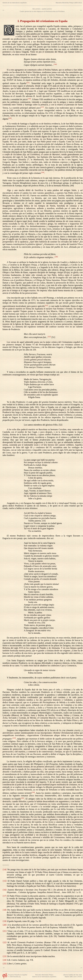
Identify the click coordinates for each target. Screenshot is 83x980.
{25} (22, 798)
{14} (29, 99)
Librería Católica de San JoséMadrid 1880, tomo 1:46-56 (72, 975)
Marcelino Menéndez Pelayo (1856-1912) (69, 2)
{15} (28, 83)
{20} (56, 257)
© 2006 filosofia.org (14, 976)
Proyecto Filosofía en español (17, 975)
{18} (10, 118)
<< (3, 10)
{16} (55, 64)
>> (81, 10)
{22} (49, 337)
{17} (42, 107)
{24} (33, 792)
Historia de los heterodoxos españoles (15, 2)
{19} (42, 172)
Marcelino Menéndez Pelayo (44, 975)
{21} (46, 305)
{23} (14, 738)
